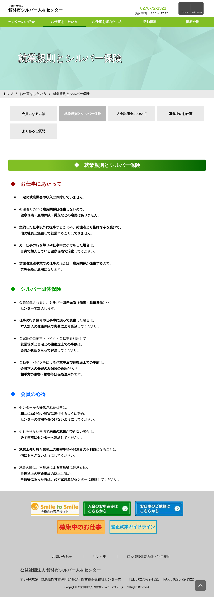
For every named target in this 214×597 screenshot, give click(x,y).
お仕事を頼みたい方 (107, 22)
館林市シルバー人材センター (35, 8)
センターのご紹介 (21, 22)
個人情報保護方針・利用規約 (148, 556)
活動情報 (150, 22)
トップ (8, 94)
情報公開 (192, 22)
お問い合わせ (62, 556)
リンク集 (99, 556)
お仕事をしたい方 (64, 22)
